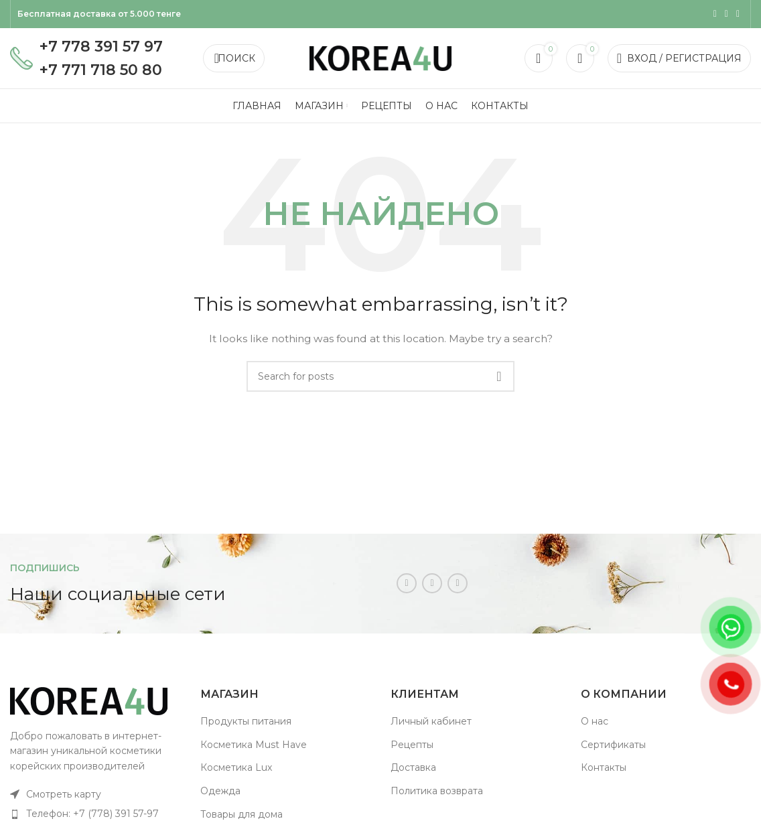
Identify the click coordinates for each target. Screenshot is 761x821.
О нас (594, 721)
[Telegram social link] (738, 14)
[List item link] (95, 794)
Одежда (220, 791)
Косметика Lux (236, 767)
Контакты (603, 767)
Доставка (413, 767)
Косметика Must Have (253, 745)
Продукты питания (245, 721)
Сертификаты (613, 745)
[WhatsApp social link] (726, 14)
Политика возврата (437, 791)
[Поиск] (233, 58)
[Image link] (88, 700)
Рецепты (412, 745)
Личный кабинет (431, 721)
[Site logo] (380, 58)
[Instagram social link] (715, 14)
